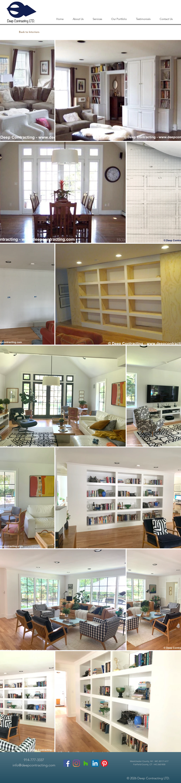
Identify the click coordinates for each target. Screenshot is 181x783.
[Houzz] (85, 763)
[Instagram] (76, 763)
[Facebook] (67, 763)
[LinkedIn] (95, 763)
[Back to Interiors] (29, 31)
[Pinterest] (104, 763)
